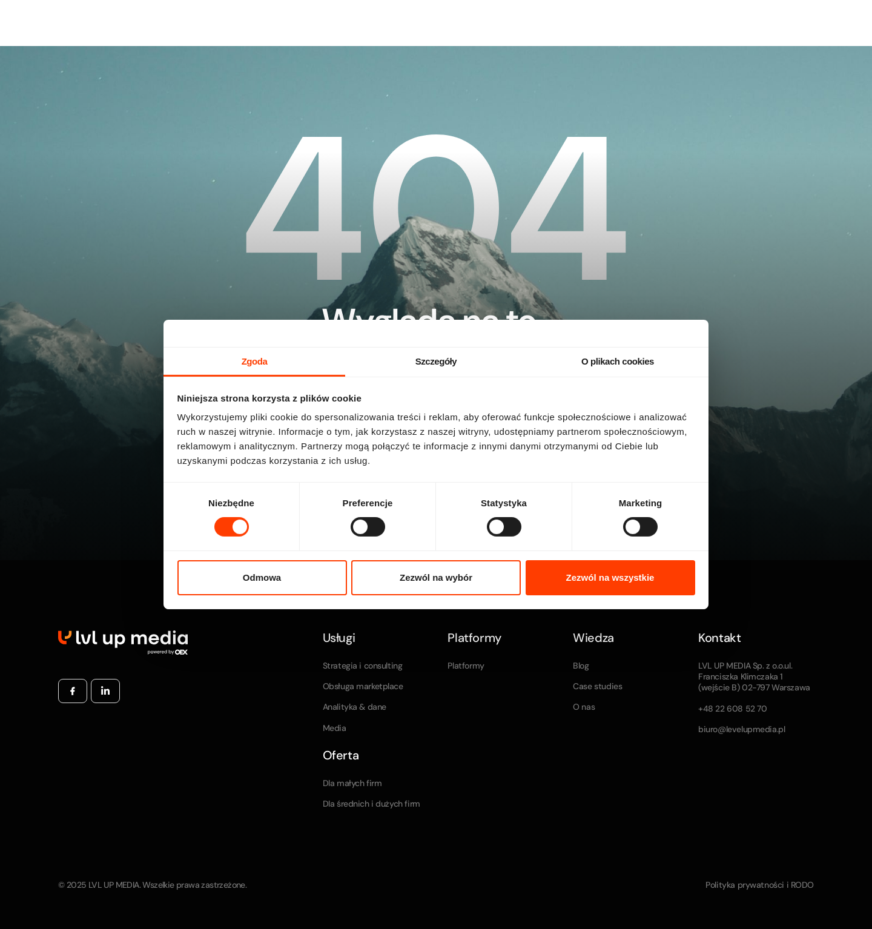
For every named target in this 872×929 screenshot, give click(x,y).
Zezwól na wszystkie (610, 577)
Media (334, 727)
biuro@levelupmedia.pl (741, 729)
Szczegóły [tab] (436, 361)
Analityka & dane (354, 706)
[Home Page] (123, 641)
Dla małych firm (352, 783)
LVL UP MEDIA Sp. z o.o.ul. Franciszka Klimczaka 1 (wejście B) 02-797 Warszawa (754, 676)
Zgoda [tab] (255, 361)
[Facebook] (72, 691)
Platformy (466, 665)
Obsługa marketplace (363, 686)
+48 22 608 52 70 (732, 708)
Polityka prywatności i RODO (759, 884)
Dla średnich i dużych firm (371, 803)
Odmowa (262, 577)
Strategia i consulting (363, 665)
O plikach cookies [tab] (617, 361)
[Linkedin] (105, 691)
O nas (584, 706)
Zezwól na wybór (436, 577)
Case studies (597, 686)
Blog (581, 665)
